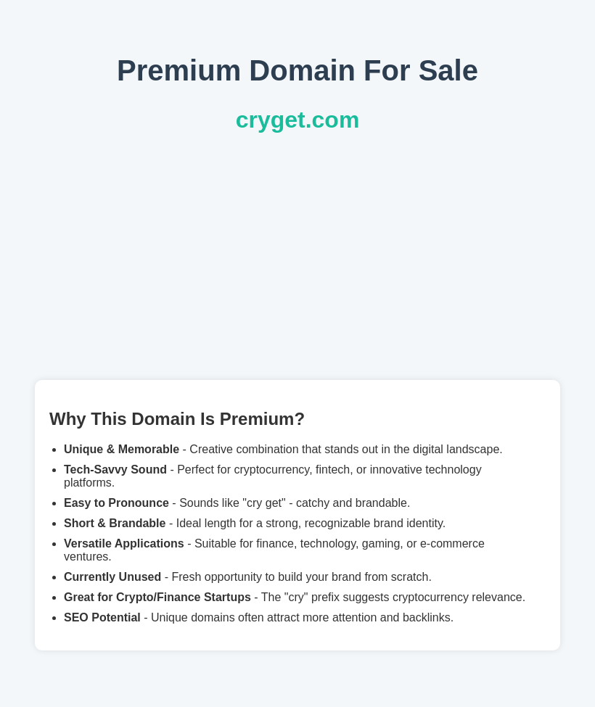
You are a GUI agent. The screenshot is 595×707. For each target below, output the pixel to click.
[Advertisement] (297, 256)
